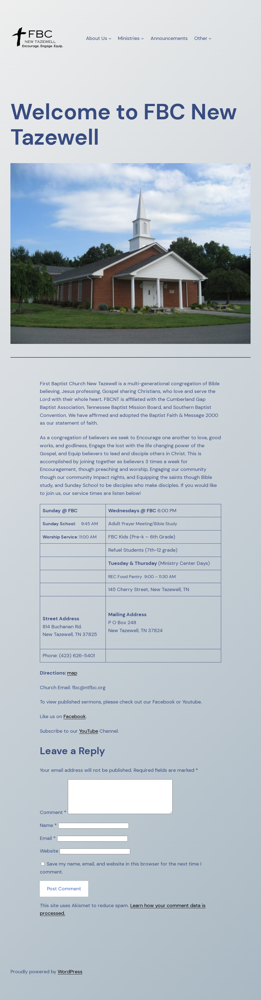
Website (49, 857)
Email (48, 845)
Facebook (74, 716)
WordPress (70, 978)
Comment (53, 819)
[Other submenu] (210, 38)
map (72, 673)
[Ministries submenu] (142, 38)
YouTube (88, 731)
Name (48, 832)
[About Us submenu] (110, 38)
